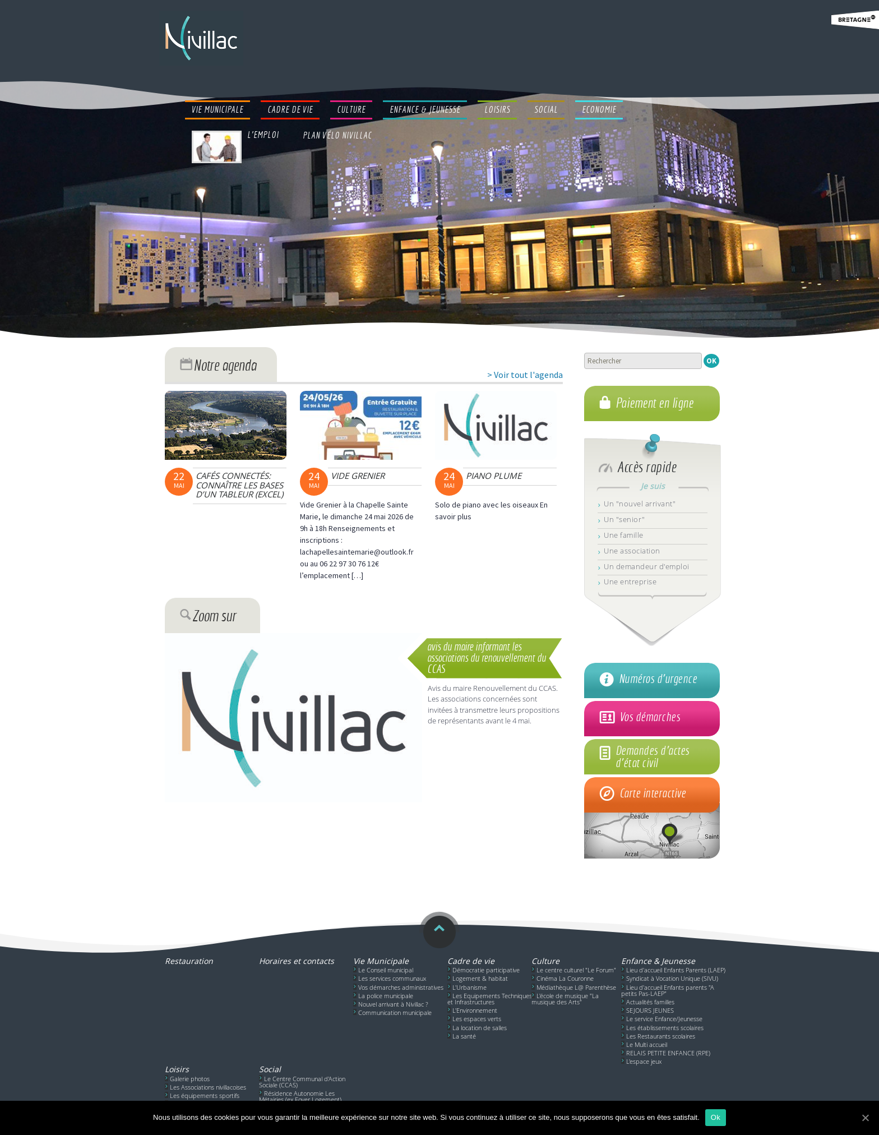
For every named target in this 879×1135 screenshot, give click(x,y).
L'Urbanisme (469, 987)
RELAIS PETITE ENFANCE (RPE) (668, 1053)
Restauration (189, 961)
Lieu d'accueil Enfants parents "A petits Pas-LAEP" (667, 990)
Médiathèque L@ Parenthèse (576, 987)
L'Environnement (474, 1010)
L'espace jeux (643, 1061)
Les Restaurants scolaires (660, 1036)
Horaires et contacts (296, 961)
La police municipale (385, 995)
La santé (464, 1036)
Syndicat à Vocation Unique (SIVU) (672, 978)
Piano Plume (493, 475)
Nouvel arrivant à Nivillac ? (393, 1004)
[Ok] (865, 1117)
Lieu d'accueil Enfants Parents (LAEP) (675, 970)
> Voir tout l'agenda (525, 374)
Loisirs (177, 1069)
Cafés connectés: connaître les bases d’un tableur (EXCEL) (239, 485)
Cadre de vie (470, 961)
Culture (545, 961)
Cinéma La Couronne (565, 978)
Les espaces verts (476, 1018)
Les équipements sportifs (204, 1095)
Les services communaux (392, 978)
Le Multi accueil (646, 1044)
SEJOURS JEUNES (650, 1010)
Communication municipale (395, 1012)
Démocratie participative (486, 970)
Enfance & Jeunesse (658, 961)
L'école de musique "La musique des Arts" (565, 998)
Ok (715, 1117)
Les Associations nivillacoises (208, 1087)
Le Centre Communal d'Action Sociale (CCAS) (302, 1081)
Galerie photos (190, 1078)
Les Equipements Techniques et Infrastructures (489, 998)
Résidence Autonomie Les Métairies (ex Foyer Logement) (300, 1096)
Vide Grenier (358, 475)
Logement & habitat (480, 978)
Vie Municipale (381, 961)
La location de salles (479, 1027)
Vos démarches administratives (400, 987)
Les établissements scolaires (665, 1027)
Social (270, 1069)
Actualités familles (650, 1002)
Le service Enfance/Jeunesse (664, 1018)
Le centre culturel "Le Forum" (576, 970)
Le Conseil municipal (385, 970)
